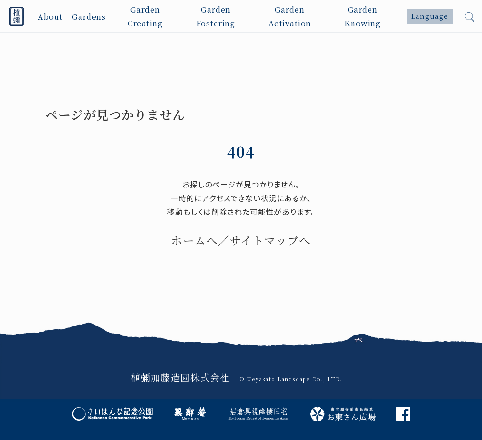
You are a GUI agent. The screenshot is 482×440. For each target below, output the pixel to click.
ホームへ (194, 240)
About (50, 16)
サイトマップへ (270, 240)
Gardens (89, 16)
